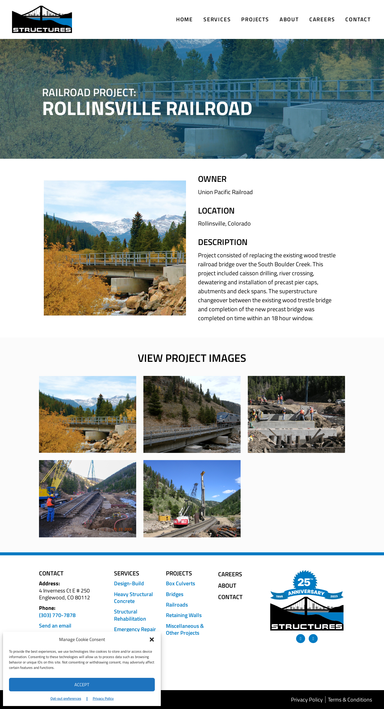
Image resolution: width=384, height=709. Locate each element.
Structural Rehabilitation (130, 615)
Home (184, 19)
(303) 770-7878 (57, 615)
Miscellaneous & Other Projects (185, 629)
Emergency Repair (135, 629)
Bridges (174, 594)
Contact (358, 19)
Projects (255, 19)
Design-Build (129, 583)
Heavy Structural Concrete (133, 598)
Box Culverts (180, 583)
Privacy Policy (103, 698)
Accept (81, 684)
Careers (322, 19)
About (289, 19)
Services (217, 19)
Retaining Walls (184, 615)
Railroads (177, 604)
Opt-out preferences (65, 698)
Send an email (55, 626)
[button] (152, 640)
